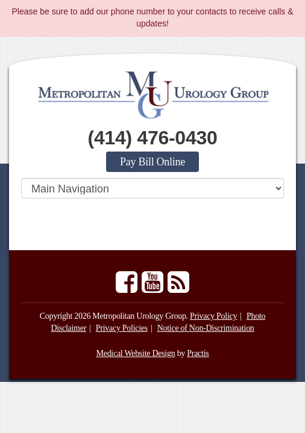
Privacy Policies (122, 328)
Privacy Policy (213, 316)
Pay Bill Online (152, 162)
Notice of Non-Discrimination (205, 328)
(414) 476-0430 (153, 138)
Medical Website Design (135, 353)
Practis (198, 353)
